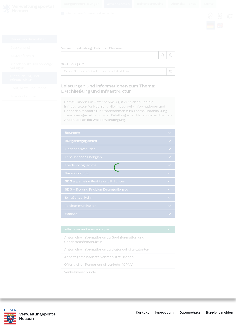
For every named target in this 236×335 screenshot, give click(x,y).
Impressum (164, 312)
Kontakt (142, 312)
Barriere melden (219, 312)
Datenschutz (190, 312)
